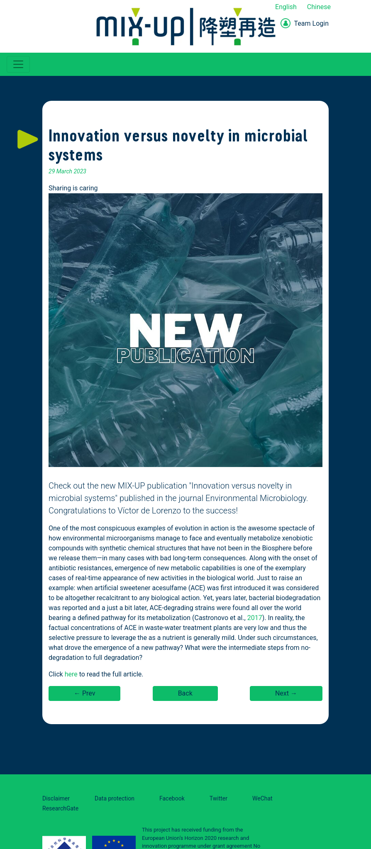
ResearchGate (60, 808)
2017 (254, 618)
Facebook (172, 798)
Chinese (319, 7)
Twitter (218, 798)
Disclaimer (56, 798)
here (71, 674)
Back (185, 693)
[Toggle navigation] (18, 64)
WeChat (262, 798)
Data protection (114, 798)
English (286, 7)
